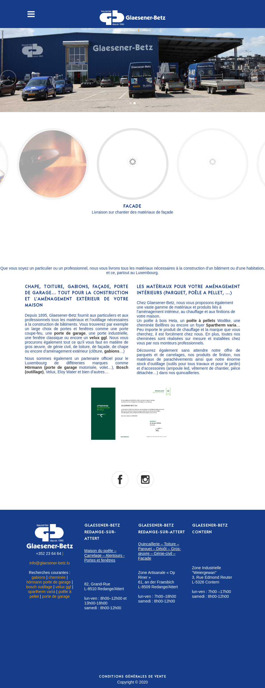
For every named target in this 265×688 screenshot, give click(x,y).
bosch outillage (39, 587)
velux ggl (63, 587)
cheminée (57, 577)
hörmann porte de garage (48, 582)
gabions (38, 577)
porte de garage (56, 596)
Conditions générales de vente (132, 677)
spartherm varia (41, 591)
